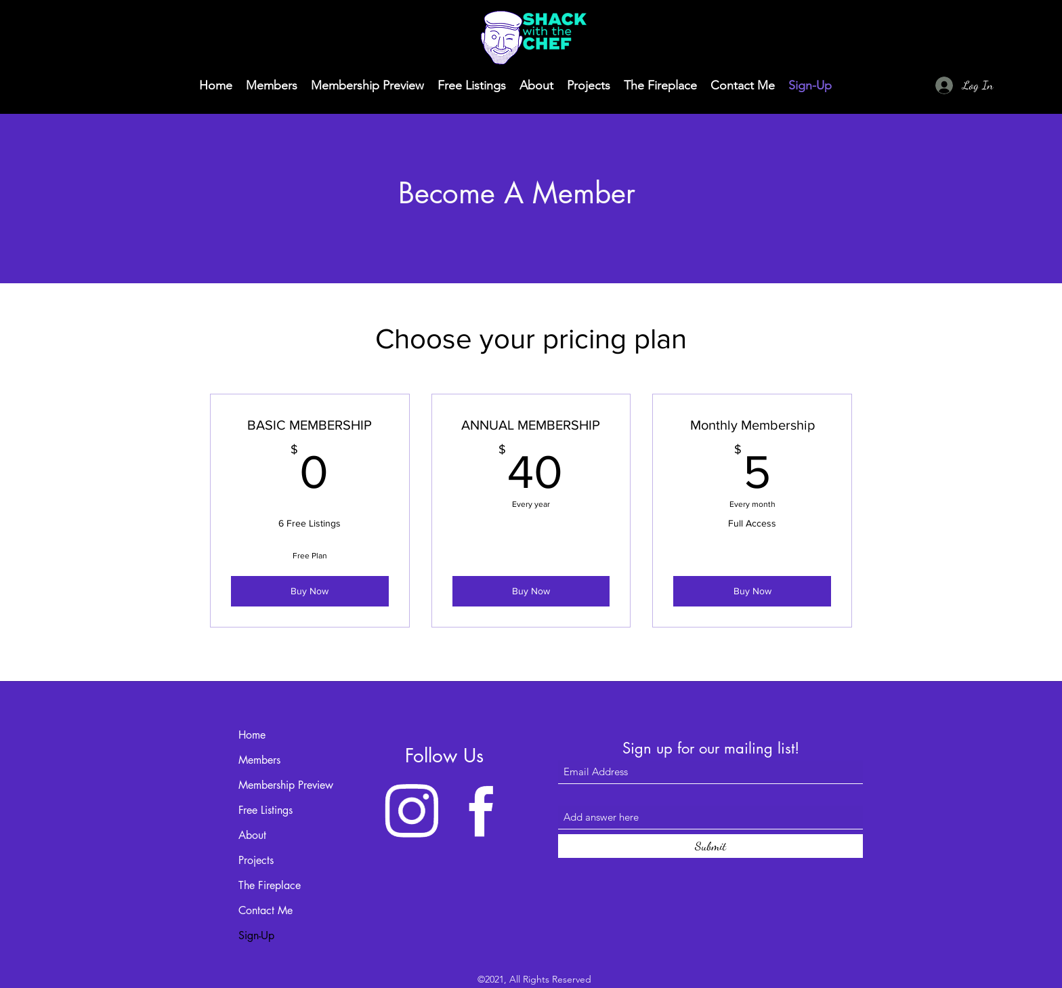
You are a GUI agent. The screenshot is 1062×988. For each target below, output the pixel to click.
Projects (256, 860)
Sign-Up (256, 935)
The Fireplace (269, 885)
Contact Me (265, 910)
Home (252, 735)
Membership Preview (285, 785)
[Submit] (710, 846)
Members (259, 760)
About (252, 835)
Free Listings (265, 810)
